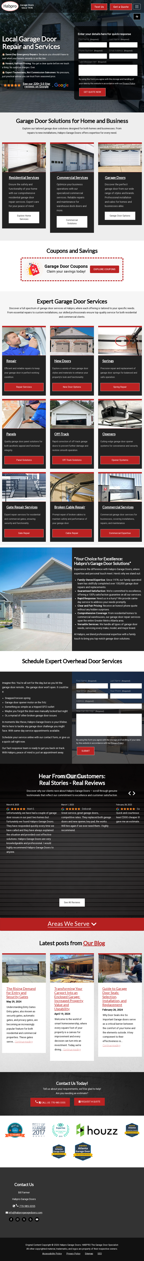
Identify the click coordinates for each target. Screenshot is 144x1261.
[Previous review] (129, 793)
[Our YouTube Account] (37, 1221)
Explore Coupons (104, 269)
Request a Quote (89, 1101)
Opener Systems (120, 460)
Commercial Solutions (72, 222)
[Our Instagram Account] (17, 1221)
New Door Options (72, 387)
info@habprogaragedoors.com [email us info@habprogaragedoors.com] (25, 1212)
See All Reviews (72, 902)
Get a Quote (121, 6)
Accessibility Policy (52, 1253)
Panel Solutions (24, 460)
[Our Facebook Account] (11, 1221)
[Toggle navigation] (137, 6)
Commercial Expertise (120, 533)
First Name (88, 39)
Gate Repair (24, 533)
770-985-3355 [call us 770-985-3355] (25, 1206)
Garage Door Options (120, 215)
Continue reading (24, 1041)
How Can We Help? (90, 711)
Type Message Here (92, 61)
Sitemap (89, 1253)
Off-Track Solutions (72, 460)
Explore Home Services (24, 217)
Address (85, 701)
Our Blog (94, 943)
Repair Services (24, 387)
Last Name (119, 39)
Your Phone (120, 691)
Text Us (99, 6)
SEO (100, 1253)
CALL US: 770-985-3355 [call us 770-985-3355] (50, 1102)
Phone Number (90, 50)
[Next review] (134, 793)
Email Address (121, 50)
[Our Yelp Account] (30, 1221)
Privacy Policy (129, 84)
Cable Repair (72, 533)
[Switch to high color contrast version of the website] (137, 16)
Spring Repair (120, 387)
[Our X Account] (24, 1221)
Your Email (86, 691)
